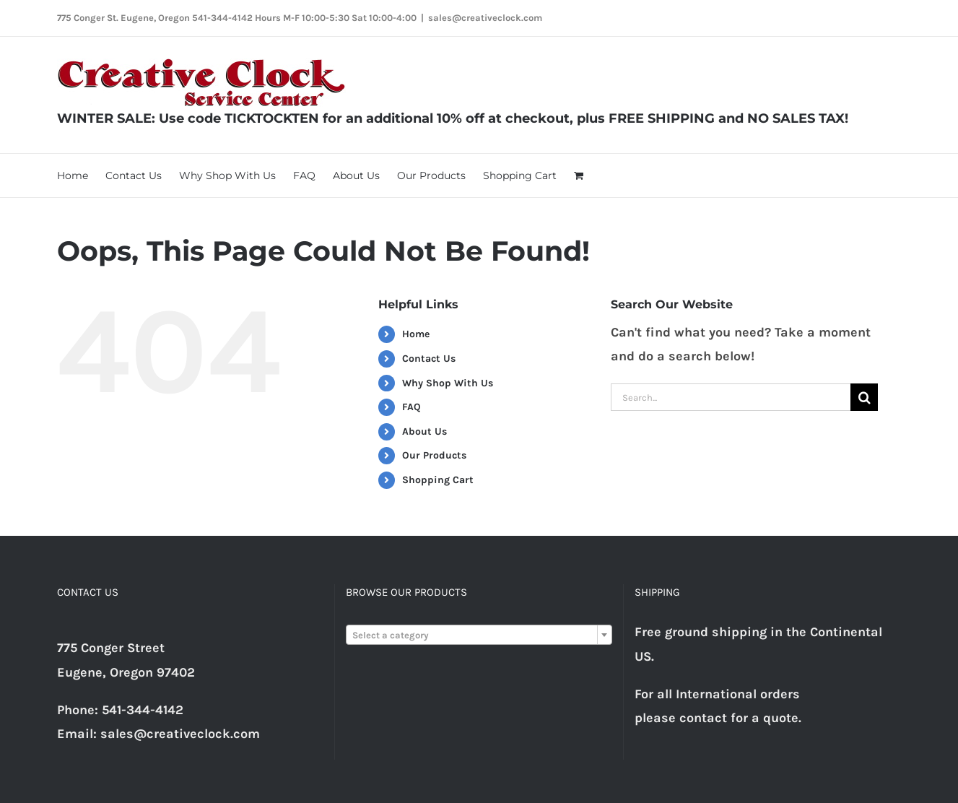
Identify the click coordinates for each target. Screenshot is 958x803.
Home (416, 334)
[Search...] (730, 397)
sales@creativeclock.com (485, 17)
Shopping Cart (438, 480)
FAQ (411, 407)
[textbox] (479, 635)
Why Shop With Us (447, 383)
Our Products (434, 455)
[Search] (864, 397)
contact (703, 718)
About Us (424, 431)
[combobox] (479, 635)
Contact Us (429, 358)
